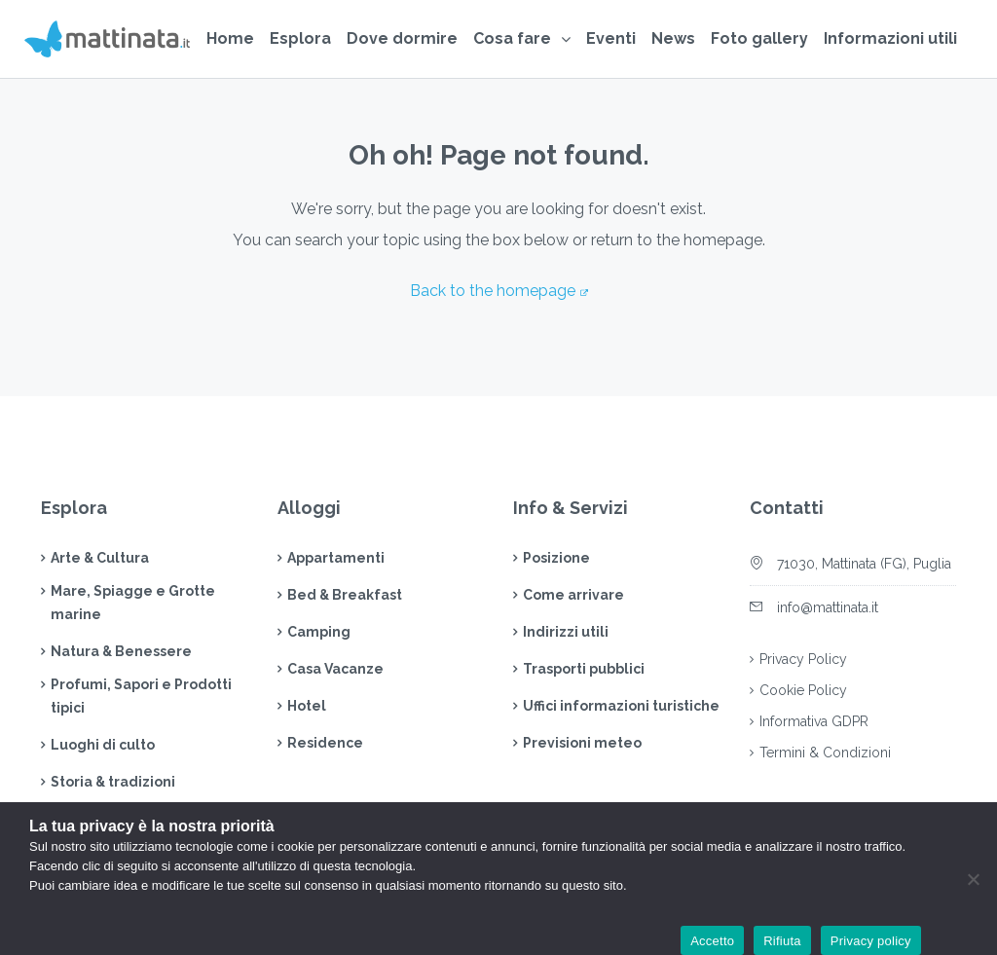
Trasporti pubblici (584, 669)
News (673, 38)
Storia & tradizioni (113, 782)
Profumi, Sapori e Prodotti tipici (141, 696)
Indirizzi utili (566, 632)
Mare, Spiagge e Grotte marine (133, 602)
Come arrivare (573, 595)
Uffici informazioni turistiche (621, 706)
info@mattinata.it (827, 607)
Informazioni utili (890, 38)
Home (230, 38)
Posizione (556, 558)
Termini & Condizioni (825, 752)
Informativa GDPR (813, 721)
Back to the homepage (492, 290)
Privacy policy (871, 941)
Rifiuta (782, 941)
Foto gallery (759, 38)
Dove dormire (402, 38)
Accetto (712, 941)
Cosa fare (512, 38)
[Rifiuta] (972, 879)
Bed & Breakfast (344, 595)
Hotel (306, 706)
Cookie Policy (803, 690)
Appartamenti (336, 558)
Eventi (611, 38)
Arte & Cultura (100, 558)
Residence (325, 743)
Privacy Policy (803, 659)
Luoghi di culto (103, 745)
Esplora (300, 38)
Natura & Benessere (121, 651)
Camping (319, 632)
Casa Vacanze (335, 669)
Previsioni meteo (582, 743)
